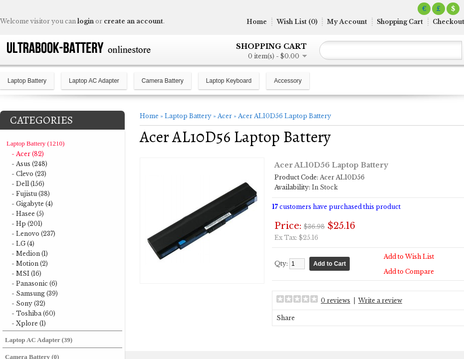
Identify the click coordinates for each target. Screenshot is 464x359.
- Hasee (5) (27, 213)
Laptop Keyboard (228, 80)
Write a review (380, 300)
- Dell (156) (27, 183)
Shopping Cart (400, 21)
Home (256, 21)
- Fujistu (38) (30, 193)
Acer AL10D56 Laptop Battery (284, 116)
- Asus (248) (29, 164)
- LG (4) (22, 243)
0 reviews (335, 300)
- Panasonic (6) (34, 283)
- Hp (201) (26, 223)
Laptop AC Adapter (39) (38, 340)
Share (285, 318)
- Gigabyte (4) (32, 203)
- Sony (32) (28, 303)
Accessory (287, 80)
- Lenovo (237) (33, 233)
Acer (225, 116)
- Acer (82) (27, 154)
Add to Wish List (409, 256)
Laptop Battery (26, 80)
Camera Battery (163, 80)
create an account (133, 21)
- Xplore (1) (28, 323)
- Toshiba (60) (33, 313)
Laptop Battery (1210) (35, 143)
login (85, 21)
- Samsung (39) (34, 293)
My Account (347, 21)
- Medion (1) (29, 253)
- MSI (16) (26, 273)
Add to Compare (409, 271)
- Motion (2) (29, 263)
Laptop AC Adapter (94, 80)
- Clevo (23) (28, 174)
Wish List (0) (296, 21)
